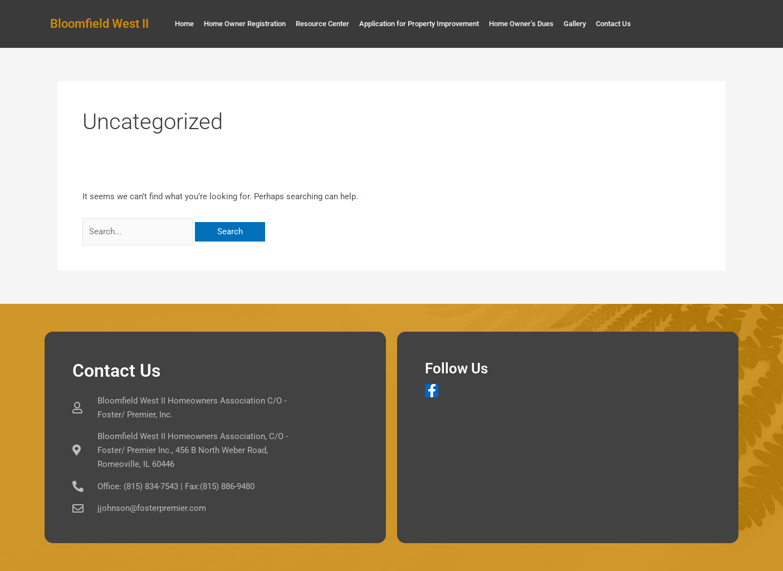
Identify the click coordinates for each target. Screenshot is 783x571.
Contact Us (613, 23)
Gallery (575, 23)
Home (184, 23)
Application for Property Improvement (419, 23)
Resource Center (322, 23)
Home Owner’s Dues (521, 23)
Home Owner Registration (245, 23)
